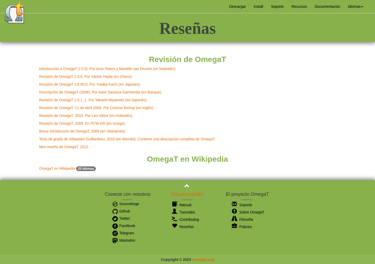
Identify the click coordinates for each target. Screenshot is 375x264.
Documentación (327, 6)
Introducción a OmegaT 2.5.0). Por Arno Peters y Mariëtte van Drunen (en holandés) (107, 69)
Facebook (123, 226)
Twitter (121, 218)
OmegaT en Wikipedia (67, 168)
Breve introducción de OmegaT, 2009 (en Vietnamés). (82, 131)
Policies (242, 227)
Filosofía (242, 219)
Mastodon (123, 240)
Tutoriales (183, 212)
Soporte (277, 6)
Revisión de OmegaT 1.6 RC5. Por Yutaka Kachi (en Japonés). (90, 84)
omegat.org (204, 259)
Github (121, 211)
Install (258, 6)
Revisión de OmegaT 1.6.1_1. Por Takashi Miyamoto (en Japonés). (93, 100)
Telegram (123, 233)
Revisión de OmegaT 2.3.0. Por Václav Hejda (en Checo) (85, 76)
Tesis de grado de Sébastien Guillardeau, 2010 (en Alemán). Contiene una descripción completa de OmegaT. (127, 139)
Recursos (299, 6)
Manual (181, 205)
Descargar (237, 6)
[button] (355, 6)
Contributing (185, 219)
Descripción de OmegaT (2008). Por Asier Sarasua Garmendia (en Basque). (100, 92)
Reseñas (183, 227)
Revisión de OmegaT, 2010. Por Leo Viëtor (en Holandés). (86, 116)
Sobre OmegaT (248, 212)
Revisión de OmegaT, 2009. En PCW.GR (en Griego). (82, 123)
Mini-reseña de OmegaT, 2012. (64, 147)
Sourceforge (125, 204)
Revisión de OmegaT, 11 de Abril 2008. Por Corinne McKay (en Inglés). (96, 108)
